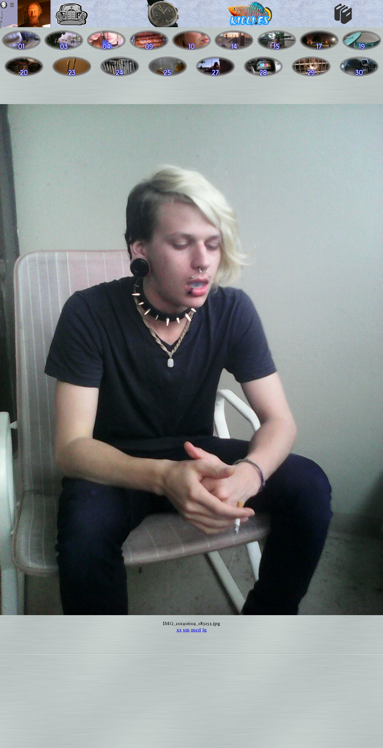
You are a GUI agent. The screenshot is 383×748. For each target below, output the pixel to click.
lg (204, 630)
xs (179, 630)
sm (186, 630)
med (196, 630)
